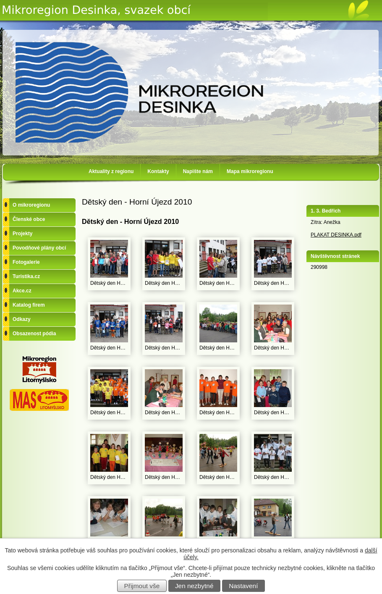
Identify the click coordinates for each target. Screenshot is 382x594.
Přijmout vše (142, 585)
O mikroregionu (31, 205)
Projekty (22, 234)
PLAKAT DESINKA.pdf (336, 235)
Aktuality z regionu (111, 171)
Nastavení (243, 585)
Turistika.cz (26, 276)
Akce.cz (22, 291)
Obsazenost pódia (34, 333)
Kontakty (158, 171)
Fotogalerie (26, 262)
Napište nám (198, 171)
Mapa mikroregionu (250, 171)
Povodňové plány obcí (39, 248)
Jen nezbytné (194, 585)
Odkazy (22, 319)
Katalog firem (29, 305)
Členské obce (29, 219)
